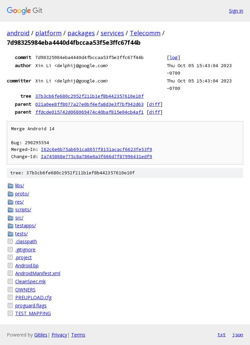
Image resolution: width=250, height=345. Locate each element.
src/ (19, 217)
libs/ (19, 185)
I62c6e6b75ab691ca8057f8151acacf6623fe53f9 (96, 149)
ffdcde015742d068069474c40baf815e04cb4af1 (89, 112)
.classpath (26, 241)
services (112, 33)
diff (154, 104)
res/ (19, 201)
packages (81, 33)
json (237, 334)
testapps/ (25, 225)
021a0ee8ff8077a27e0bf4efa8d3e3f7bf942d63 (89, 104)
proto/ (22, 193)
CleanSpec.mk (30, 281)
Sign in (236, 10)
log (173, 57)
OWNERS (25, 289)
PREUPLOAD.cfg (33, 297)
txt (221, 334)
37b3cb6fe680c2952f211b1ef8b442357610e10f (89, 96)
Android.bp (27, 265)
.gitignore (25, 249)
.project (23, 257)
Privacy (59, 334)
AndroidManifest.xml (37, 273)
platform (48, 33)
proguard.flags (31, 305)
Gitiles (40, 334)
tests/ (21, 233)
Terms (78, 334)
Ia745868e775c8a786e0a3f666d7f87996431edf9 (96, 156)
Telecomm (145, 33)
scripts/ (23, 209)
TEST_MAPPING (33, 313)
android (18, 33)
